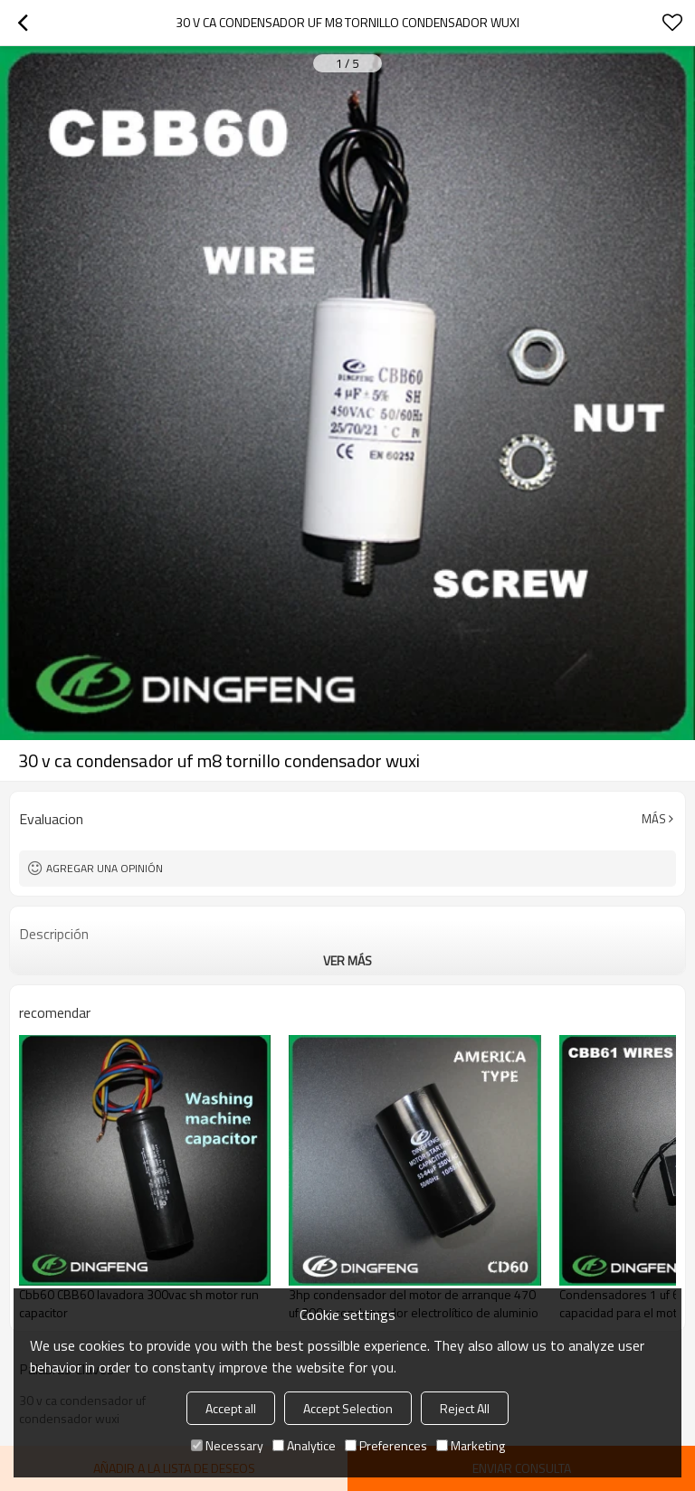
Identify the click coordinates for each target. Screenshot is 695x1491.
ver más (347, 960)
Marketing (470, 1445)
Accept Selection (348, 1408)
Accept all (230, 1408)
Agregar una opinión (104, 868)
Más (654, 819)
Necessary (227, 1445)
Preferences (386, 1445)
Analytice (304, 1445)
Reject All (465, 1408)
